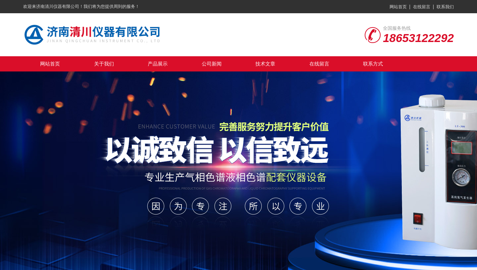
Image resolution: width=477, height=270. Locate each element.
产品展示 (158, 64)
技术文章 (265, 64)
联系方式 (373, 64)
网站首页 (398, 6)
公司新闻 (212, 64)
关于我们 (104, 64)
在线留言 (421, 6)
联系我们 (445, 6)
